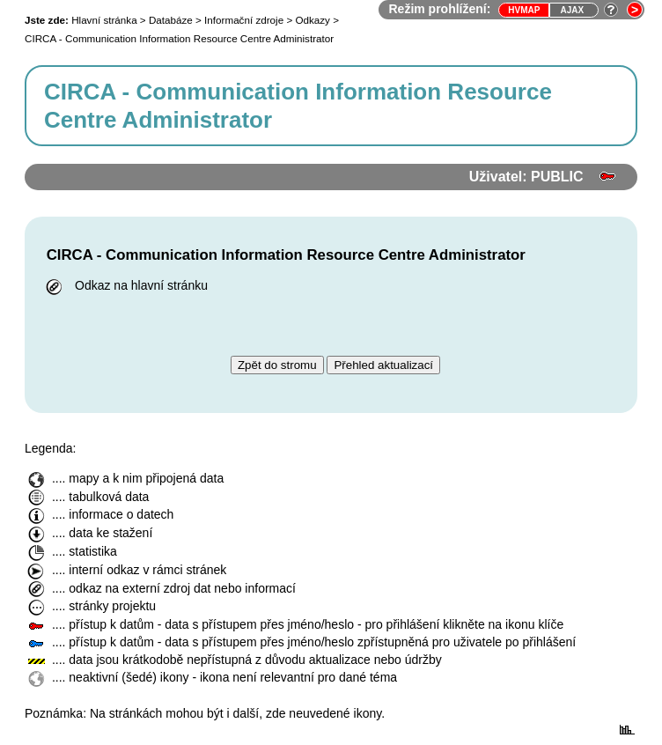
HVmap (524, 10)
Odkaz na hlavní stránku (125, 285)
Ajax (572, 10)
